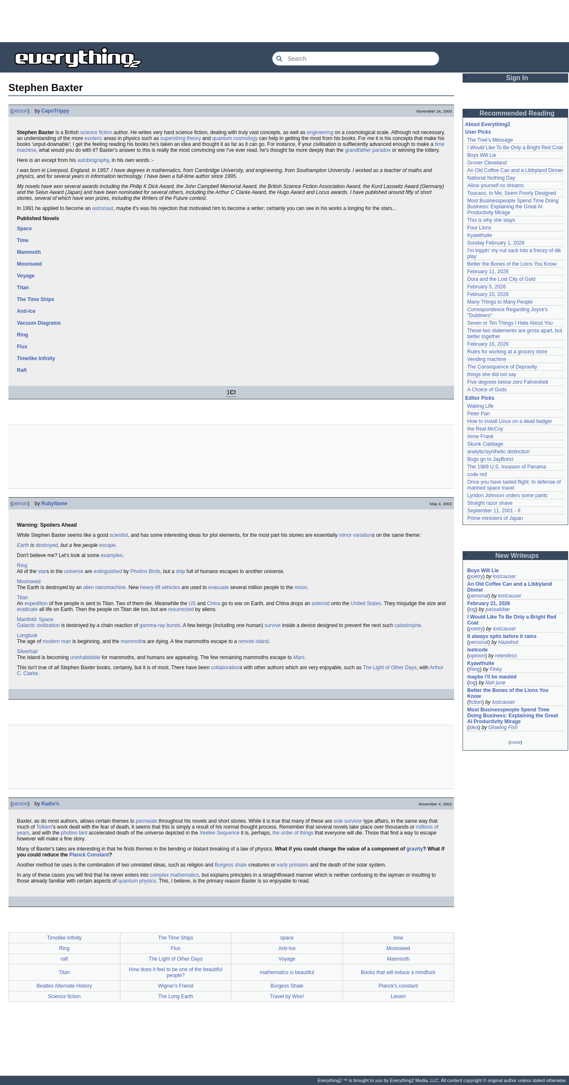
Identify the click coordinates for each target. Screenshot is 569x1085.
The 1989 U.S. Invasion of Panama (506, 467)
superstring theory (181, 138)
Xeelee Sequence (219, 833)
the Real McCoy (485, 429)
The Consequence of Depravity (502, 367)
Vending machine (486, 359)
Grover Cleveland (486, 163)
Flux (22, 347)
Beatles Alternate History (64, 986)
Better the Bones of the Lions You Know (512, 264)
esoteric (93, 138)
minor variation (355, 535)
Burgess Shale (286, 986)
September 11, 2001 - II (493, 511)
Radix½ (50, 804)
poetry (476, 576)
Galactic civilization (38, 625)
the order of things (292, 833)
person (20, 111)
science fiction (96, 132)
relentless (506, 656)
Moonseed (29, 264)
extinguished (107, 571)
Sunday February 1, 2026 (495, 243)
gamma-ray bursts (159, 625)
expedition (36, 603)
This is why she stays (491, 220)
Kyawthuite (479, 235)
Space (24, 229)
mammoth (132, 641)
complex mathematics (174, 875)
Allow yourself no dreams (495, 185)
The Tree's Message (490, 140)
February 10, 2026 (488, 294)
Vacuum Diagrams (39, 323)
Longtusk (27, 635)
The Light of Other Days (390, 667)
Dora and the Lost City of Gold (501, 279)
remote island (253, 641)
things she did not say (491, 374)
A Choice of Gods (486, 390)
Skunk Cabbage (485, 444)
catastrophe (408, 625)
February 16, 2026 (488, 344)
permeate (146, 821)
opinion (477, 656)
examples (112, 555)
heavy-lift (150, 587)
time (398, 938)
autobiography (93, 160)
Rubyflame (54, 503)
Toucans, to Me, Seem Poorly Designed (511, 193)
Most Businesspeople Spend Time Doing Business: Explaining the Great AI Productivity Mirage (512, 206)
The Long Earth (175, 996)
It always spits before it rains (501, 636)
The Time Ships (35, 299)
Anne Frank (480, 436)
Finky (496, 669)
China (213, 603)
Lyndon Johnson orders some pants (507, 495)
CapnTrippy (55, 111)
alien (88, 587)
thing (474, 669)
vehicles (171, 587)
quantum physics (137, 881)
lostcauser (504, 576)
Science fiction (64, 996)
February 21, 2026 (488, 603)
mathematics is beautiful (287, 972)
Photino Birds (145, 571)
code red (477, 474)
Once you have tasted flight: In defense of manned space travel (514, 485)
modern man (57, 641)
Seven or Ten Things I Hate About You (510, 323)
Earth (23, 545)
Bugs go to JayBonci (490, 459)
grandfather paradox (368, 150)
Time (23, 240)
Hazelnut (508, 642)
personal (478, 596)
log (472, 609)
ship (180, 571)
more (515, 742)
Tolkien (44, 827)
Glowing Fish (502, 727)
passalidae (497, 609)
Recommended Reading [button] (517, 113)
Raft (22, 370)
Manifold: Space (35, 619)
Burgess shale (231, 865)
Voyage (26, 276)
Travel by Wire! (287, 996)
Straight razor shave (489, 503)
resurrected (181, 609)
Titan (23, 288)
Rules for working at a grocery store (507, 352)
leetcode (477, 650)
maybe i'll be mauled (492, 677)
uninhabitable (85, 657)
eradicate (27, 609)
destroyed (46, 545)
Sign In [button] (517, 77)
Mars (299, 657)
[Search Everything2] (355, 58)
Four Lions (479, 228)
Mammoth (29, 252)
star (42, 571)
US (192, 603)
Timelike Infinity (36, 358)
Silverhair (27, 651)
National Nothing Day (491, 178)
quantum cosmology (234, 138)
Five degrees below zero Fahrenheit (507, 382)
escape (107, 545)
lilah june (495, 683)
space (287, 938)
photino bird (74, 833)
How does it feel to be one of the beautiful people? (175, 972)
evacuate (218, 587)
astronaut (102, 208)
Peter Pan (478, 414)
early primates (292, 865)
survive (272, 625)
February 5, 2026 (486, 287)
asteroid (321, 603)
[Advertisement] (284, 21)
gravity (414, 849)
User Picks (478, 132)
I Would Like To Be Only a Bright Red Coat (515, 148)
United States (366, 603)
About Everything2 (487, 124)
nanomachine (110, 587)
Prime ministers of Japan (495, 518)
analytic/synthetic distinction (498, 452)
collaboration (225, 667)
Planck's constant (398, 986)
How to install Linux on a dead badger (509, 421)
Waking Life (480, 406)
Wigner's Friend (175, 986)
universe (73, 571)
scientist (118, 535)
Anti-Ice (26, 311)
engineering (320, 132)
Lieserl (398, 996)
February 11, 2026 (488, 272)
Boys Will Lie (481, 155)
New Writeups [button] (517, 555)
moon (300, 587)
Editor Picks (479, 398)
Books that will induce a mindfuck (398, 972)
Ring (22, 335)
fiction (475, 702)
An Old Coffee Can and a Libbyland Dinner (515, 170)
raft (64, 959)
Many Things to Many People (500, 302)
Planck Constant (89, 855)
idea (474, 727)
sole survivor (348, 821)
